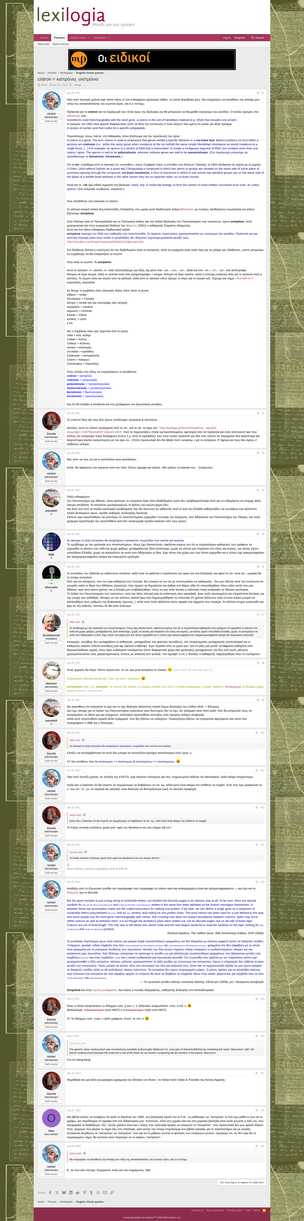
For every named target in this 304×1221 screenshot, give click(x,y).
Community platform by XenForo (152, 1217)
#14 (262, 882)
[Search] (257, 37)
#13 (262, 844)
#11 (262, 770)
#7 (263, 614)
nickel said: (75, 815)
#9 (263, 700)
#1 (263, 93)
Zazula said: (76, 852)
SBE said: (74, 622)
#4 (263, 490)
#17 (262, 1073)
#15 (262, 999)
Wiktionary (73, 115)
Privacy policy (234, 1210)
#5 (263, 534)
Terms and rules (215, 1210)
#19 (262, 1146)
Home (44, 37)
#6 (263, 566)
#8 (263, 663)
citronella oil (243, 278)
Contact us (197, 1210)
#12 (262, 807)
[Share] (257, 93)
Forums (59, 37)
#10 (262, 732)
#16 (262, 1036)
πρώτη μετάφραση (104, 990)
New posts (43, 44)
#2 (263, 413)
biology (77, 85)
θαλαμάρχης (233, 686)
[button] (88, 37)
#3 (263, 453)
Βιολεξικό (187, 209)
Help (247, 1210)
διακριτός (73, 892)
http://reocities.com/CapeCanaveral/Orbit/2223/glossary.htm (105, 241)
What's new (78, 37)
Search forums (61, 44)
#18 (262, 1110)
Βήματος (131, 225)
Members (100, 37)
